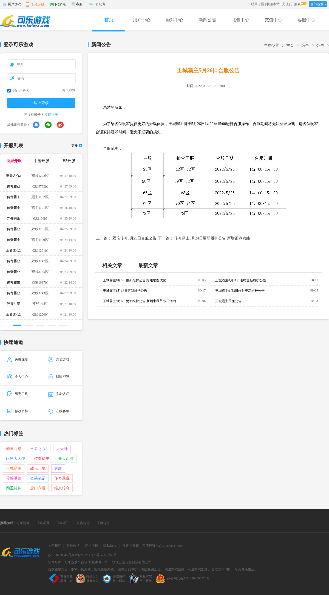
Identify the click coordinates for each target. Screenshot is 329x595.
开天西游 (65, 459)
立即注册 (51, 115)
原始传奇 (103, 523)
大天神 (62, 449)
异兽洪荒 (13, 478)
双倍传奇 (83, 523)
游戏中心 (174, 20)
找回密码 (58, 376)
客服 (79, 4)
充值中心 (273, 20)
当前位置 (271, 46)
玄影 (58, 468)
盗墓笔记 (38, 478)
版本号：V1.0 (101, 562)
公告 (320, 46)
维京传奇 (62, 488)
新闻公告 (207, 20)
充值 (285, 4)
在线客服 (58, 411)
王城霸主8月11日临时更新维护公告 (240, 280)
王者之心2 (38, 449)
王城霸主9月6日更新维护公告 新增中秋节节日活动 (139, 301)
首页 (108, 20)
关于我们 (54, 546)
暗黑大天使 (15, 459)
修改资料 (17, 411)
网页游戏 (11, 4)
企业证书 (110, 555)
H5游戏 (58, 4)
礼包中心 (240, 20)
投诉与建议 (131, 546)
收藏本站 (273, 4)
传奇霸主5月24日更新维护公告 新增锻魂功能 (212, 238)
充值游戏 (58, 359)
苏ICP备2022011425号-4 (86, 555)
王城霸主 (13, 468)
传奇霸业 (62, 478)
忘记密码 (68, 91)
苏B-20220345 (58, 555)
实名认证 (58, 394)
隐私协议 (110, 546)
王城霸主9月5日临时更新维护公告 (240, 291)
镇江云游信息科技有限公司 (132, 562)
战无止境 (38, 468)
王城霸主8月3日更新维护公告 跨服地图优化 (134, 280)
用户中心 (142, 20)
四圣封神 (13, 488)
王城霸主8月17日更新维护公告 (125, 291)
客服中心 (306, 20)
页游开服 (14, 161)
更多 (74, 145)
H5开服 (69, 161)
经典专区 (257, 4)
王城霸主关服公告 (228, 301)
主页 (290, 46)
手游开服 (41, 161)
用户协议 (91, 546)
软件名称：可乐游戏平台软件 (69, 562)
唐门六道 (38, 488)
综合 (305, 46)
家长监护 (73, 546)
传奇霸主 (41, 459)
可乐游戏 (23, 523)
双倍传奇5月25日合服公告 (134, 238)
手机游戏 (34, 4)
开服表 (296, 4)
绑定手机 (17, 394)
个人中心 (17, 376)
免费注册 (17, 359)
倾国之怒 (13, 449)
